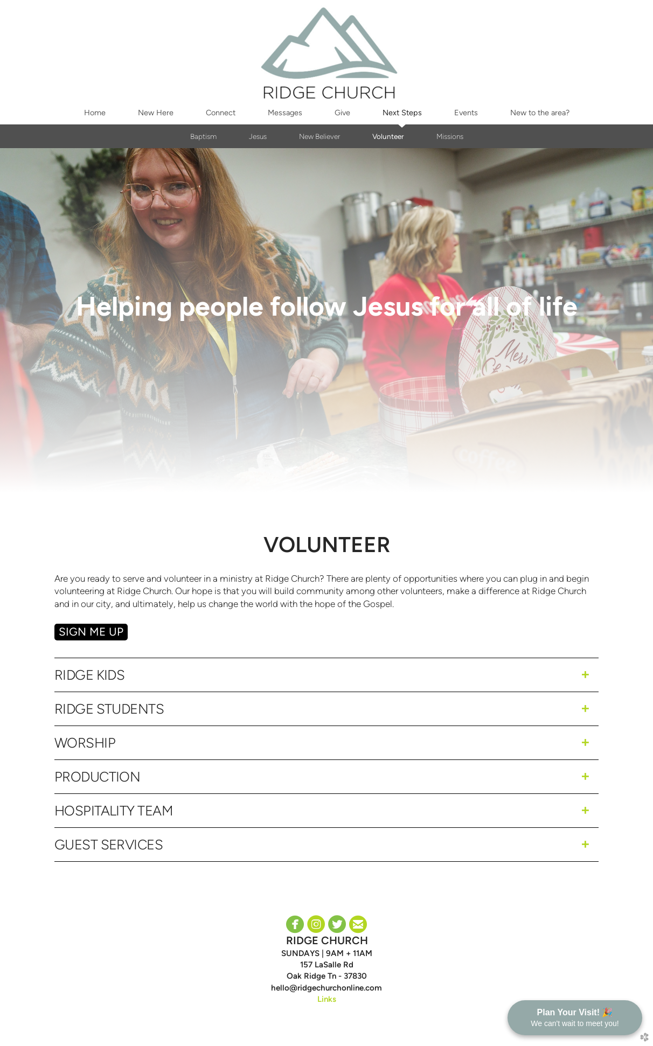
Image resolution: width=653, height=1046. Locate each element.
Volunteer (388, 136)
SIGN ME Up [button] (91, 631)
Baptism (203, 136)
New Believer (319, 136)
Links (326, 999)
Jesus (258, 136)
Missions (449, 136)
